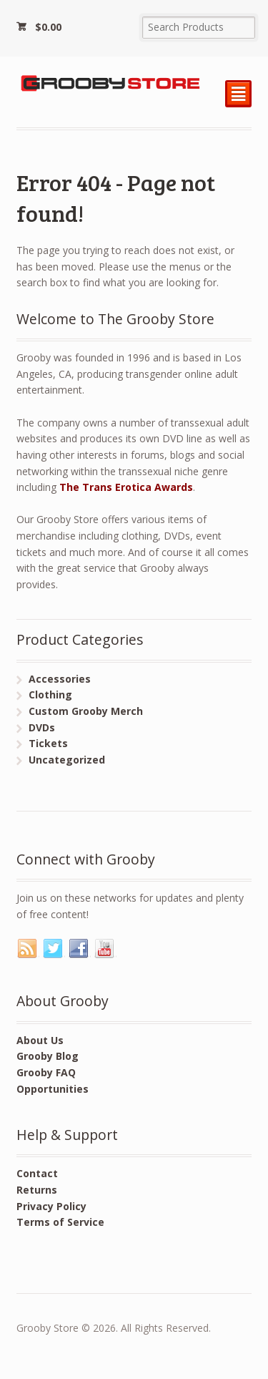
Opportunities (52, 1089)
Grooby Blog (47, 1056)
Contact (37, 1173)
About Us (40, 1040)
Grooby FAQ (46, 1072)
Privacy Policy (51, 1206)
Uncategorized (67, 759)
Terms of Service (60, 1222)
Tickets (48, 743)
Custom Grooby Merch (86, 711)
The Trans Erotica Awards (126, 487)
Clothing (50, 694)
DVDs (42, 727)
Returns (36, 1190)
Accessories (60, 679)
